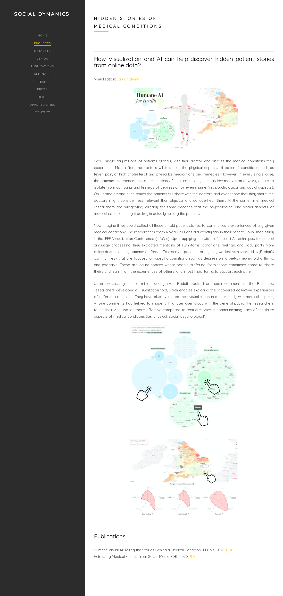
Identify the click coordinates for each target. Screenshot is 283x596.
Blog (42, 97)
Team (42, 81)
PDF (229, 550)
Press (42, 89)
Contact (42, 112)
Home (42, 35)
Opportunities (42, 104)
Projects (42, 43)
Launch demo (128, 79)
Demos (42, 58)
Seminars (42, 74)
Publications (42, 66)
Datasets (42, 51)
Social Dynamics (41, 14)
